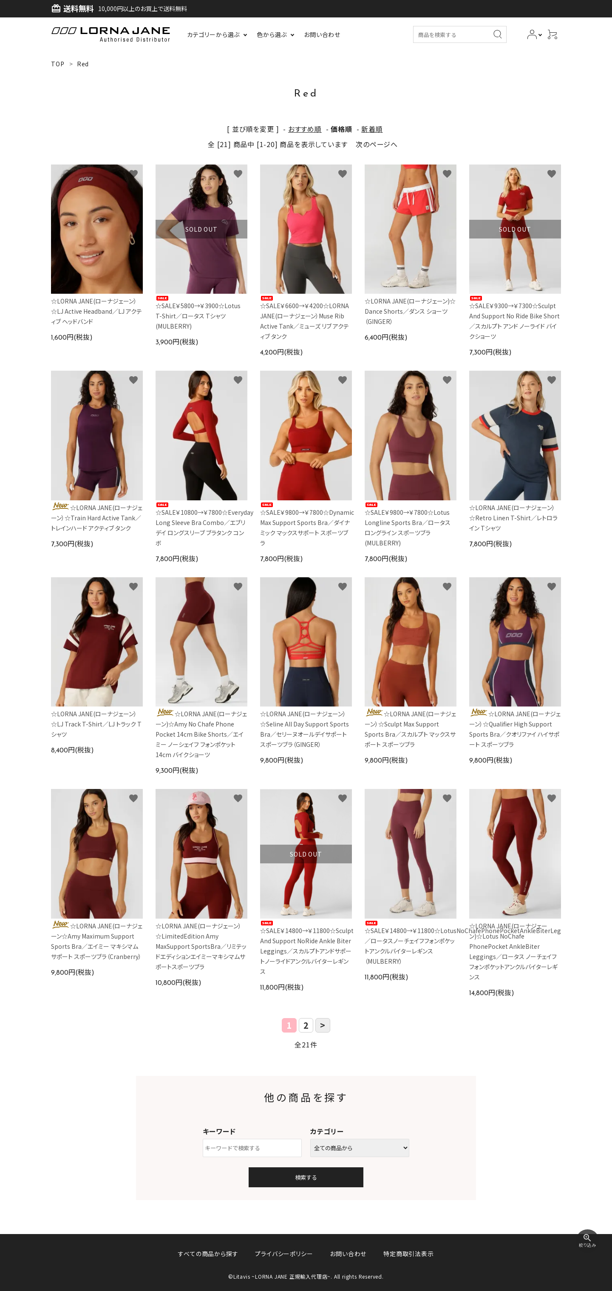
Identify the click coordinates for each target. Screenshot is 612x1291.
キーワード (219, 1131)
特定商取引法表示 (408, 1253)
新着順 (371, 129)
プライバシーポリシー (284, 1253)
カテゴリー (327, 1131)
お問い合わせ (348, 1253)
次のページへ (377, 144)
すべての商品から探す (208, 1253)
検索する (306, 1177)
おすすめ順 (305, 129)
